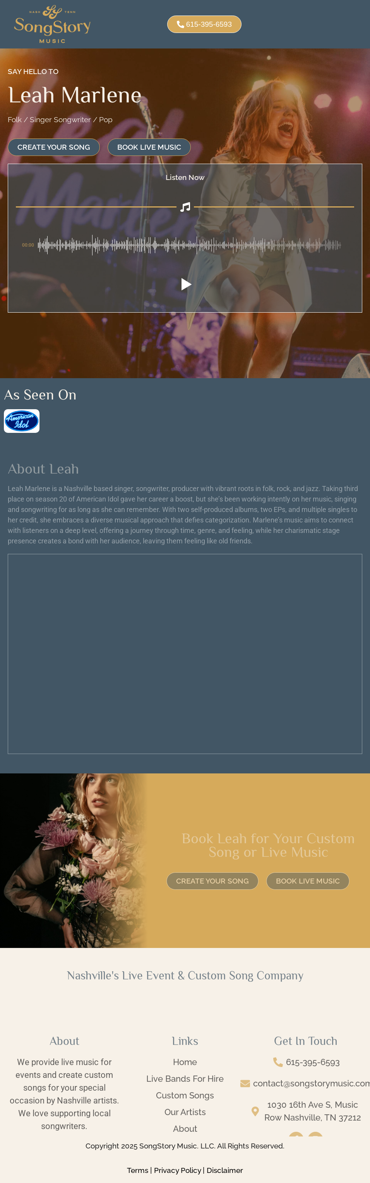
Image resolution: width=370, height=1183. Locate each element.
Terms (137, 1170)
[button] (185, 284)
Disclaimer (225, 1170)
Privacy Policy (177, 1170)
